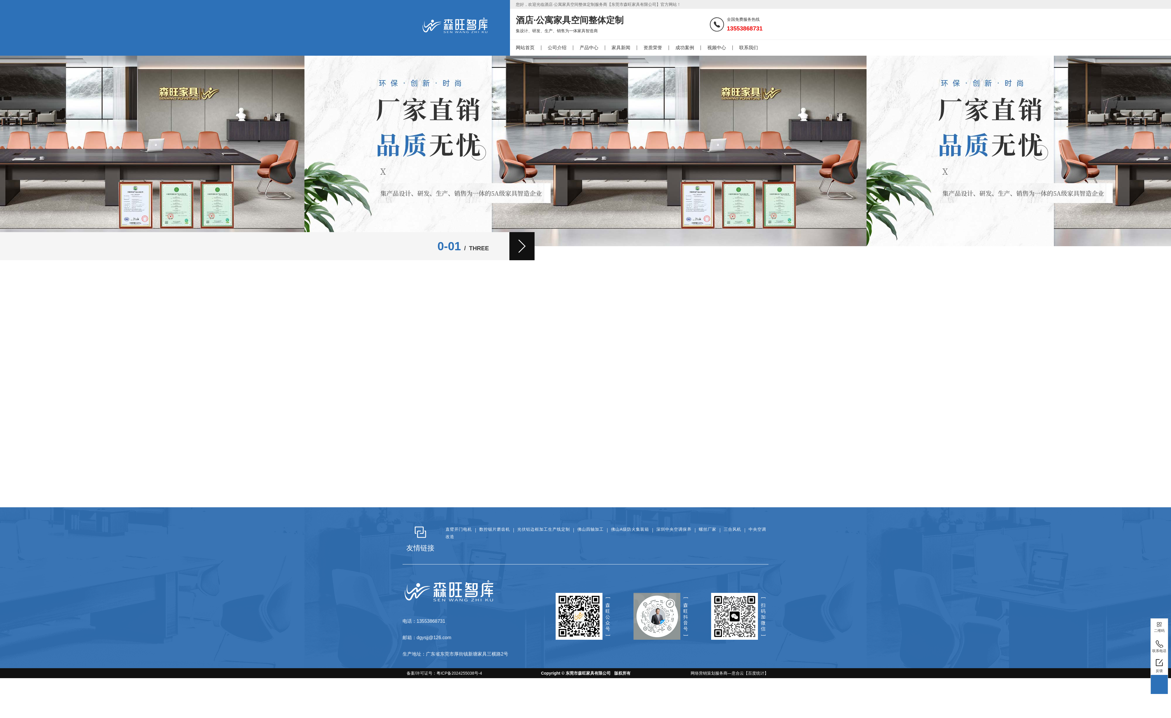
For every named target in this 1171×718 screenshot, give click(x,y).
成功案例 (684, 47)
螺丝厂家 (707, 529)
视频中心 (716, 47)
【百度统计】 (756, 673)
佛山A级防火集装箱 (630, 529)
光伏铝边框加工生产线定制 (543, 529)
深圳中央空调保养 (673, 529)
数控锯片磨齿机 (494, 529)
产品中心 (589, 47)
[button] (522, 246)
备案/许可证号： (442, 673)
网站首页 (525, 47)
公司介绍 (557, 47)
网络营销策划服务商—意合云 (717, 673)
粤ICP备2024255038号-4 (459, 673)
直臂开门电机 (459, 529)
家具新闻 (621, 47)
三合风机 (732, 529)
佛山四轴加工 (590, 529)
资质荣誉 (652, 47)
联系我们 (748, 47)
